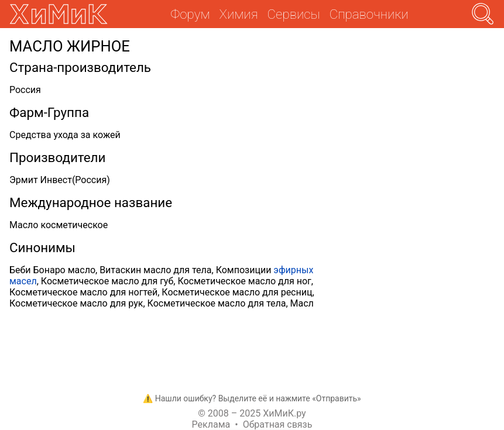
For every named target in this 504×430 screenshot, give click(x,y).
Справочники (369, 14)
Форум (190, 14)
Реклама (211, 424)
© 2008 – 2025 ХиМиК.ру (252, 413)
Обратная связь (278, 424)
